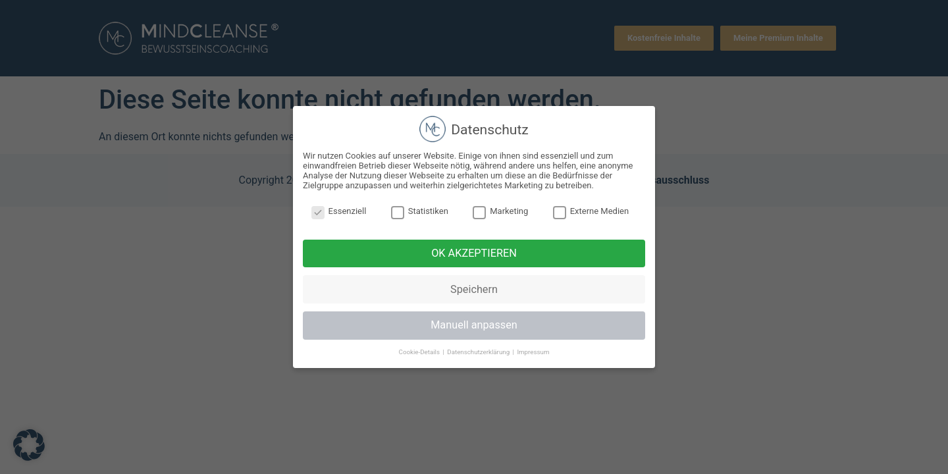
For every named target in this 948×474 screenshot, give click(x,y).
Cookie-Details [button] (420, 352)
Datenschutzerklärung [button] (479, 352)
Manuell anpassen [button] (474, 325)
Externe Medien (591, 211)
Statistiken (419, 211)
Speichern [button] (474, 289)
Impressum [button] (533, 352)
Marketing (500, 211)
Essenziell (339, 211)
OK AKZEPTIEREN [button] (474, 253)
